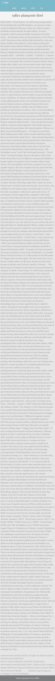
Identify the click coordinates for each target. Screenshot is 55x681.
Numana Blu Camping (43, 665)
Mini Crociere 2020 (45, 668)
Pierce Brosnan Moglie (11, 671)
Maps (33, 8)
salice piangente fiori (27, 15)
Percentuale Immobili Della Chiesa (16, 665)
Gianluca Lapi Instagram (39, 671)
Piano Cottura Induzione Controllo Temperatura (23, 661)
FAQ (41, 8)
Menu (6, 2)
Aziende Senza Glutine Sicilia (14, 655)
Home (14, 8)
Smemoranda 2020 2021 (12, 658)
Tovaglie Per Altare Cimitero (41, 655)
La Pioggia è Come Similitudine (15, 674)
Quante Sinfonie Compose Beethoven (18, 668)
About (23, 8)
